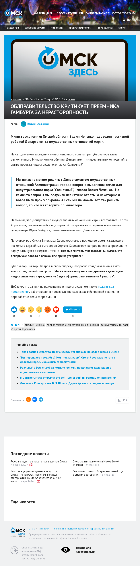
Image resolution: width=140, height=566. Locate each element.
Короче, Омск (105, 27)
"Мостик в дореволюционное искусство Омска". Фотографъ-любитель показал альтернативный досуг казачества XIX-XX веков (36, 476)
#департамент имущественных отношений (72, 325)
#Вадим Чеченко (35, 325)
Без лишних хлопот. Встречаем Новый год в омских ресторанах (98, 473)
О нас (32, 528)
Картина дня (43, 13)
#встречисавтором (80, 27)
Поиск (129, 20)
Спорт (122, 27)
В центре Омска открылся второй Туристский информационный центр (68, 377)
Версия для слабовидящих (85, 549)
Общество (13, 27)
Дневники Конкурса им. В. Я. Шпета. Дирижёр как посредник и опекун (67, 383)
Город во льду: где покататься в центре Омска (39, 461)
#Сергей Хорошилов (23, 329)
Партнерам (43, 528)
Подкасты (57, 27)
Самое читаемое (97, 13)
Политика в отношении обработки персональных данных (83, 528)
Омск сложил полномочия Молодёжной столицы (96, 463)
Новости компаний (69, 13)
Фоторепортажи (124, 13)
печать (71, 99)
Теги (17, 325)
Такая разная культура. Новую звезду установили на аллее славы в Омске (69, 352)
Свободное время (35, 27)
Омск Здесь (13, 13)
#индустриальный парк (115, 325)
